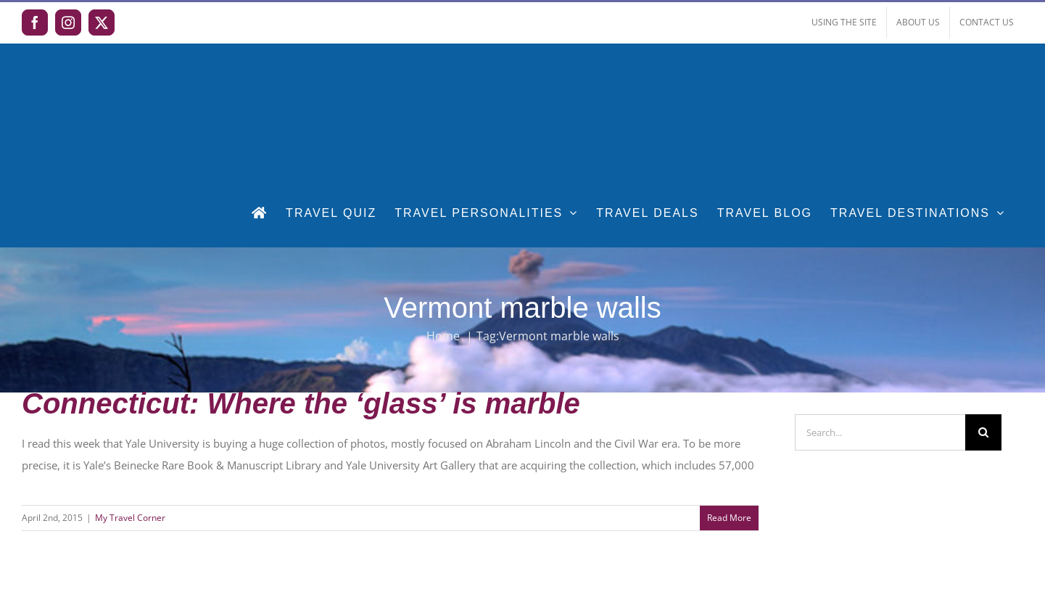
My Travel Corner (130, 517)
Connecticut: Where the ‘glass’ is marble (301, 403)
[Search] (983, 432)
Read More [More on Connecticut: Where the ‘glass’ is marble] (729, 517)
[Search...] (880, 432)
